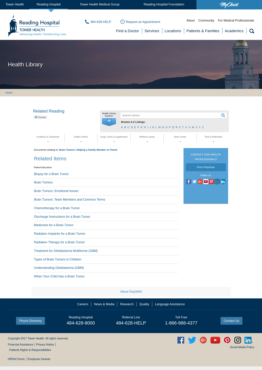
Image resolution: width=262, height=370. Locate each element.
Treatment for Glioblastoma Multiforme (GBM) (66, 251)
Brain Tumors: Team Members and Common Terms (69, 199)
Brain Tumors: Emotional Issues (56, 191)
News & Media (104, 304)
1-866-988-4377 (181, 323)
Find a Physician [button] (206, 167)
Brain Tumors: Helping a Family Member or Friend (88, 149)
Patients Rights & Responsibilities (30, 349)
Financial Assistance (20, 344)
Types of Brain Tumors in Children (57, 259)
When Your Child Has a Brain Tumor (59, 276)
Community (206, 20)
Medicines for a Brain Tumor (53, 225)
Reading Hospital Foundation (164, 4)
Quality (144, 304)
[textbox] (171, 115)
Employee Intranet (39, 359)
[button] (109, 122)
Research (127, 304)
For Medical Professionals (236, 20)
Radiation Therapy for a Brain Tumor (59, 242)
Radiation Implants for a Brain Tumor (59, 233)
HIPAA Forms (16, 359)
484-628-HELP (131, 323)
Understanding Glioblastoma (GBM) (59, 268)
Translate (41, 117)
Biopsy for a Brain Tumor (51, 174)
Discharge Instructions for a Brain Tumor (62, 216)
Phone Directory (30, 321)
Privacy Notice (45, 344)
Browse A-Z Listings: (133, 122)
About (190, 20)
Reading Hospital (49, 4)
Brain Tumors (43, 182)
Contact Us (231, 321)
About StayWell (131, 291)
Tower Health (15, 4)
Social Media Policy (242, 347)
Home (8, 92)
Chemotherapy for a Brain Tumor (57, 208)
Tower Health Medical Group (100, 4)
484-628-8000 (81, 323)
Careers (82, 304)
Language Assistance (170, 304)
